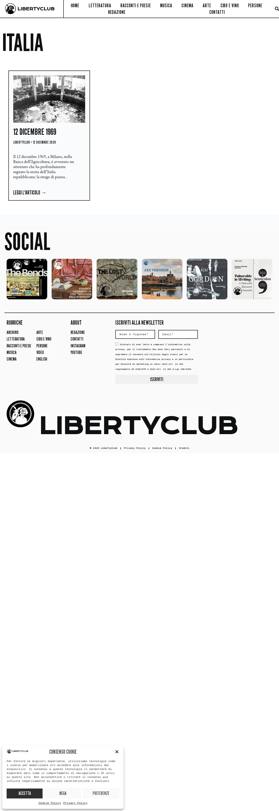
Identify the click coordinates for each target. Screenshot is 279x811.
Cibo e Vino (230, 5)
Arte (207, 5)
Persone (255, 5)
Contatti (217, 12)
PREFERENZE (101, 793)
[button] (117, 752)
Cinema (187, 5)
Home (75, 5)
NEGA (62, 793)
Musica (166, 5)
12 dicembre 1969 (34, 131)
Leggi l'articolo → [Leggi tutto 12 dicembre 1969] (30, 192)
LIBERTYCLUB (35, 8)
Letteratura (100, 5)
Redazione (116, 12)
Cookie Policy (49, 803)
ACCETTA (25, 793)
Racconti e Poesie (135, 5)
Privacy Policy (75, 803)
